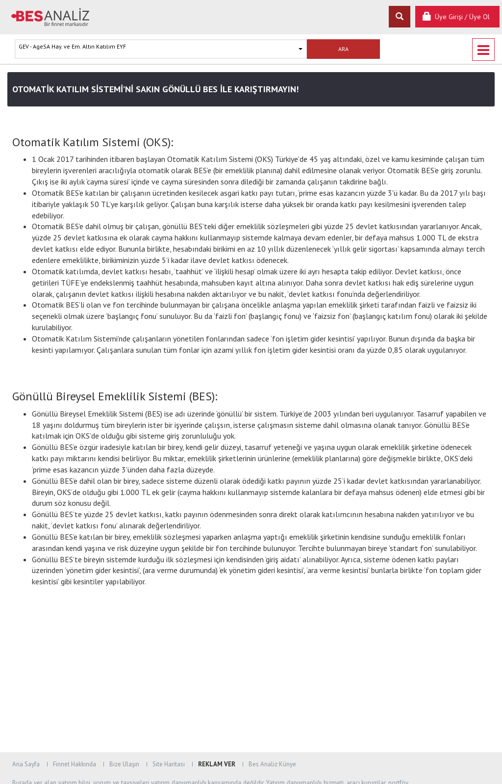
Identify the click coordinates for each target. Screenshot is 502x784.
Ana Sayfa (26, 764)
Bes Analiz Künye (272, 764)
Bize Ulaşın (124, 764)
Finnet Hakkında (74, 764)
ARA (343, 48)
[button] (161, 49)
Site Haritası (168, 764)
